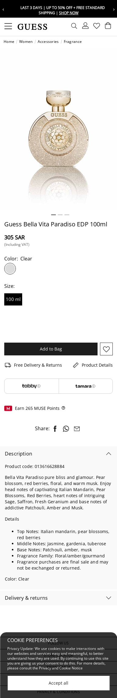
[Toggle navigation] (8, 27)
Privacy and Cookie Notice (61, 668)
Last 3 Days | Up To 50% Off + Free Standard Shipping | (62, 10)
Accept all (58, 683)
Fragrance (73, 42)
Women (26, 42)
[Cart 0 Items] (107, 27)
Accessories (48, 42)
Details (12, 519)
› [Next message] (114, 8)
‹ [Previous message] (3, 8)
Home (9, 42)
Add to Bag (51, 349)
